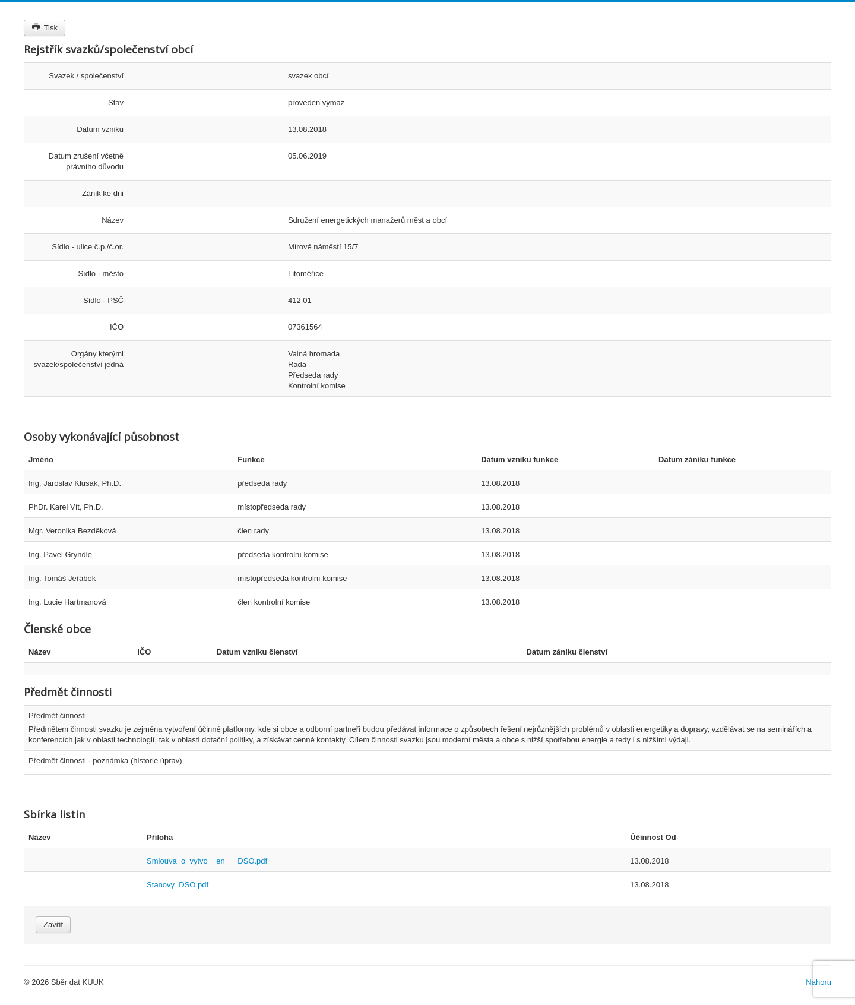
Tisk (44, 27)
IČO (117, 327)
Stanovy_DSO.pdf (177, 884)
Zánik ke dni (103, 193)
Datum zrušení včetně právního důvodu (86, 161)
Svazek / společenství (86, 75)
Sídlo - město (101, 273)
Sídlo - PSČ (103, 300)
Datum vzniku (100, 129)
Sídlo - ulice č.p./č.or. (88, 246)
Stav (116, 102)
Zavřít (53, 924)
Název (113, 220)
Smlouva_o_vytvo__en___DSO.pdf (207, 861)
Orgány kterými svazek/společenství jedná (78, 359)
